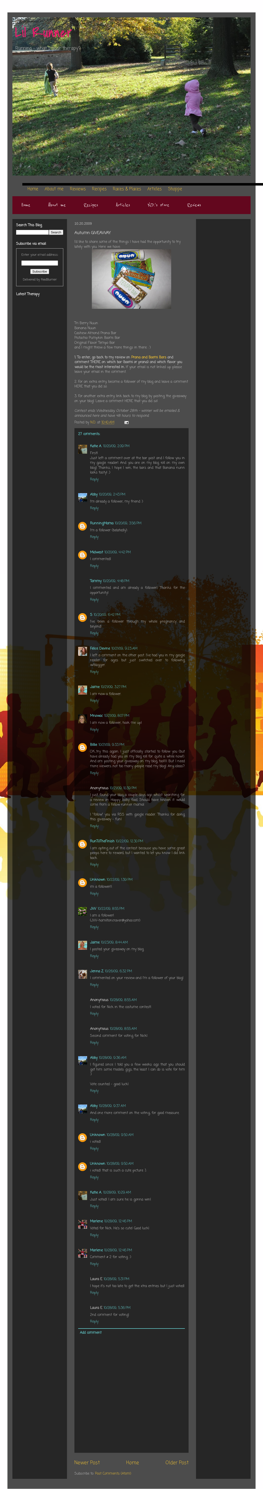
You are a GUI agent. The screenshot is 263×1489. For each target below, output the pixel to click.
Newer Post (87, 1463)
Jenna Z (96, 971)
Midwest (96, 552)
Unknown (97, 880)
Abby (94, 494)
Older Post (177, 1463)
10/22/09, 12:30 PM (129, 841)
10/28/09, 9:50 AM (120, 1135)
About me (57, 205)
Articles (123, 205)
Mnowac (96, 716)
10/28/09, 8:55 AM (123, 1000)
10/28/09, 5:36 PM (117, 1308)
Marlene (96, 1221)
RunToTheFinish (102, 841)
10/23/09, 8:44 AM (114, 942)
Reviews (194, 205)
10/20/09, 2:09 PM (116, 446)
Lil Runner (43, 33)
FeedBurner (49, 279)
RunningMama (101, 523)
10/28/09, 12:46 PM (118, 1221)
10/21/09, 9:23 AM (124, 648)
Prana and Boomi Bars (149, 357)
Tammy (95, 581)
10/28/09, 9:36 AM (112, 1058)
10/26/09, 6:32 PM (118, 971)
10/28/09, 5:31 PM (116, 1279)
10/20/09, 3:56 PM (128, 523)
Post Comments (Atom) (113, 1473)
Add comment (90, 1332)
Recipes (91, 205)
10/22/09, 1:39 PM (119, 880)
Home (25, 205)
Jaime (94, 687)
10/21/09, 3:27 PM (113, 687)
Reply (94, 479)
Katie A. (96, 446)
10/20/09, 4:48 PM (116, 581)
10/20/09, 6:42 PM (107, 615)
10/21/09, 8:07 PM (116, 716)
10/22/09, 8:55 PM (111, 909)
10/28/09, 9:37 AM (112, 1106)
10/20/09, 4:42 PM (117, 552)
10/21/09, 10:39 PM (123, 788)
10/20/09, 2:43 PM (112, 494)
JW (93, 909)
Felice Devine (100, 648)
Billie (93, 745)
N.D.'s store (158, 205)
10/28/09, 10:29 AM (117, 1192)
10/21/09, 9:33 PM (111, 745)
